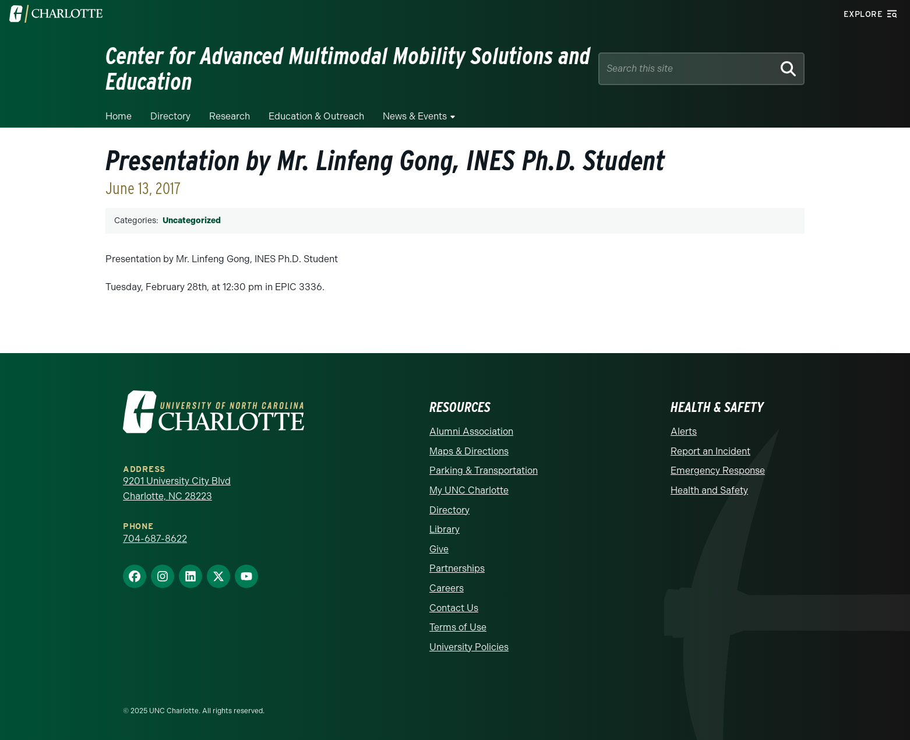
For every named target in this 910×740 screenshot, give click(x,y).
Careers (446, 588)
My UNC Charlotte (469, 490)
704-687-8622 (155, 538)
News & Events (415, 116)
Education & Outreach (316, 116)
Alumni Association (471, 431)
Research (229, 116)
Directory (170, 116)
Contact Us (453, 608)
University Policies (469, 647)
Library (444, 529)
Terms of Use (457, 627)
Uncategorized (192, 220)
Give (439, 549)
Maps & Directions (469, 451)
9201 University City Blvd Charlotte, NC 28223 (177, 488)
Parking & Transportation (483, 470)
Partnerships (457, 568)
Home (118, 116)
